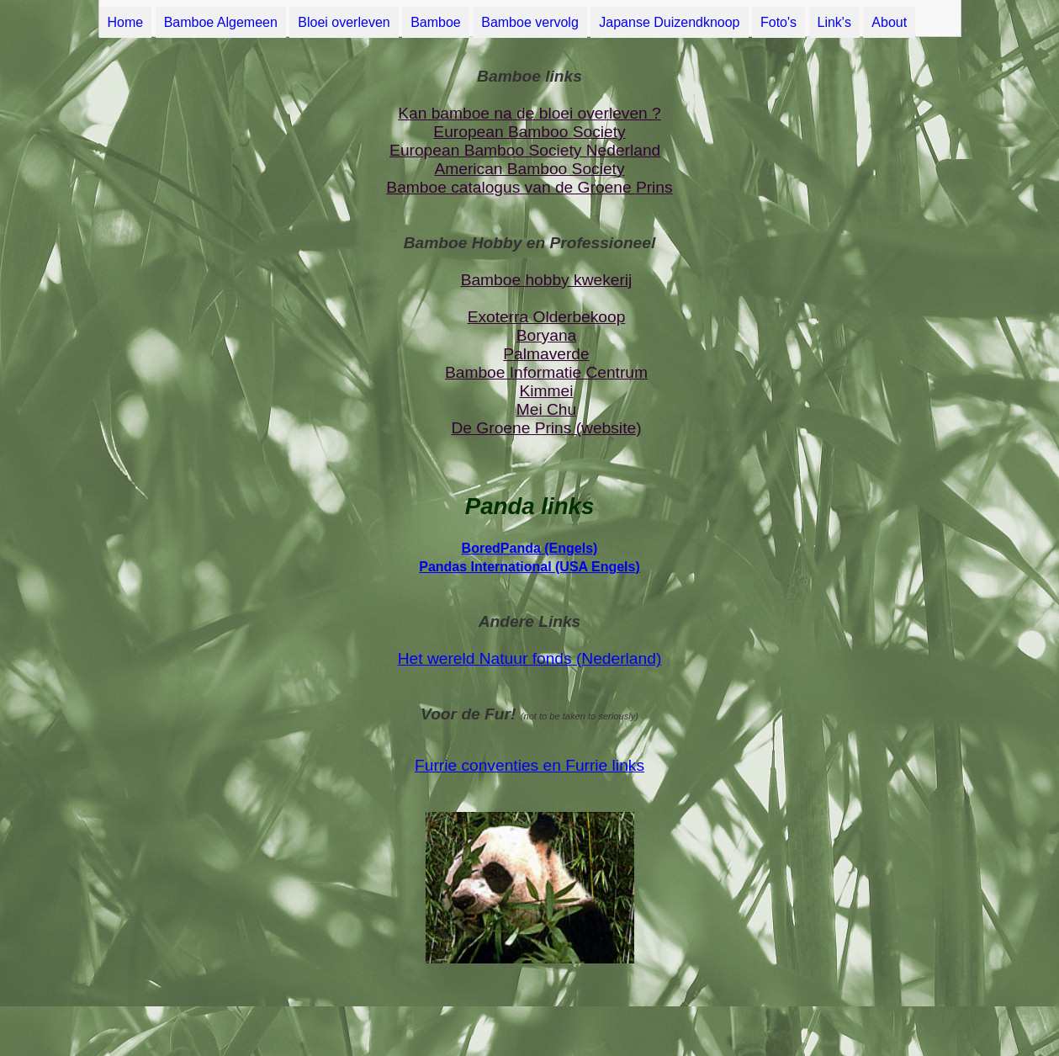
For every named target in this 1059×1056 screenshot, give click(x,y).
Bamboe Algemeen (221, 22)
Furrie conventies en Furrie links (529, 765)
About (889, 22)
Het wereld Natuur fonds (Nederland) (530, 658)
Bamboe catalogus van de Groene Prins (529, 187)
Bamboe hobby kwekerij (547, 280)
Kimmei (547, 391)
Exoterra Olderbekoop (547, 317)
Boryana (546, 335)
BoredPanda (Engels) (530, 548)
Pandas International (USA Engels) (529, 567)
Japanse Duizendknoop (669, 22)
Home (126, 22)
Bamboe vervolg (530, 22)
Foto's (778, 22)
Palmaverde (546, 354)
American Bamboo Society (529, 169)
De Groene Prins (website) (546, 428)
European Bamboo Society (529, 132)
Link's (834, 22)
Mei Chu (546, 409)
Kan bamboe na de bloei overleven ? (529, 113)
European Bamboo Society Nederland (524, 150)
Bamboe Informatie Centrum (546, 372)
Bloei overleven (343, 22)
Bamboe (435, 22)
